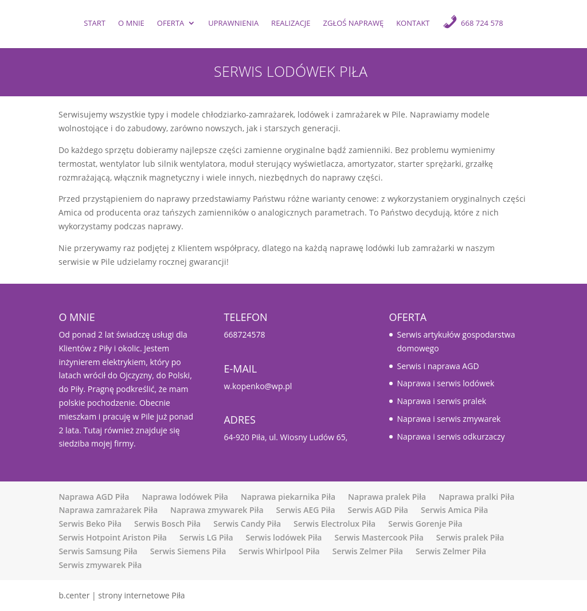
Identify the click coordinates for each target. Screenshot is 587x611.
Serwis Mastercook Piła (378, 537)
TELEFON (245, 317)
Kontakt (412, 24)
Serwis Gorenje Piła (425, 523)
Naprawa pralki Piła (476, 496)
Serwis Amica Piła (454, 509)
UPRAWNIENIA (233, 24)
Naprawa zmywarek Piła (217, 509)
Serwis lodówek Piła (284, 537)
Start (94, 24)
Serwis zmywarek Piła (100, 564)
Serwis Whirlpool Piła (278, 551)
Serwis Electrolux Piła (334, 523)
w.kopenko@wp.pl (258, 386)
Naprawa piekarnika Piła (288, 496)
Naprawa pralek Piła (387, 496)
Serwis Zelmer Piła (367, 551)
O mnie (131, 24)
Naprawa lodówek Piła (185, 496)
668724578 (244, 334)
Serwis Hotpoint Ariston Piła (112, 537)
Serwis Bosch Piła (167, 523)
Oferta (170, 24)
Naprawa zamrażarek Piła (108, 509)
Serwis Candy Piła (247, 523)
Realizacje (290, 24)
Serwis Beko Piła (90, 523)
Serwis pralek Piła (470, 537)
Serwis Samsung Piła (97, 551)
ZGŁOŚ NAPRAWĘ (353, 24)
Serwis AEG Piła (305, 509)
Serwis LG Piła (206, 537)
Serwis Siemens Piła (188, 551)
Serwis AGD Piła (378, 509)
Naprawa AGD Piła (93, 496)
